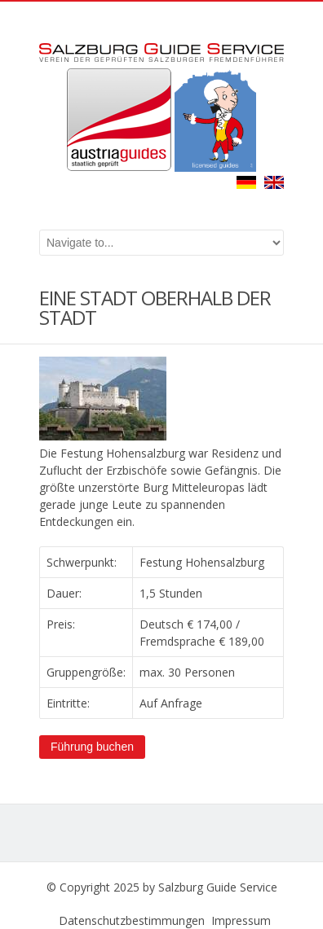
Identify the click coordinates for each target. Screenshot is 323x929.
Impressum (241, 920)
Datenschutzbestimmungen (132, 920)
